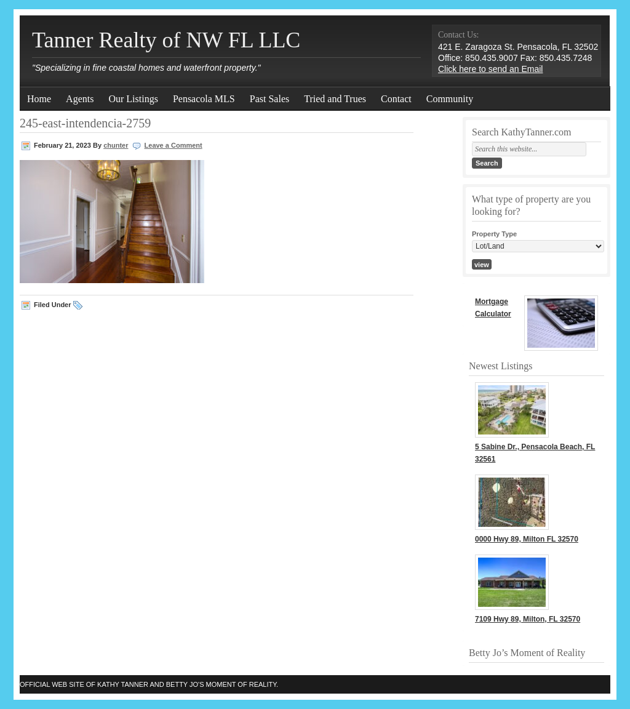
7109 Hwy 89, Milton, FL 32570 (527, 619)
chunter (115, 145)
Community (449, 99)
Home (39, 99)
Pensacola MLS (204, 99)
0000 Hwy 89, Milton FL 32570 (526, 539)
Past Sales (269, 99)
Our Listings (133, 99)
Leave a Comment (173, 145)
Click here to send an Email (490, 69)
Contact (396, 99)
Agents (80, 99)
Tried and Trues (335, 99)
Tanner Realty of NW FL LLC (166, 40)
